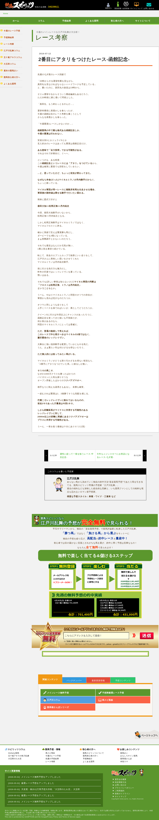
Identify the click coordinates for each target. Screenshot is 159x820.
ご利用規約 (119, 791)
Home (5, 14)
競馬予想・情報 (52, 749)
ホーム (16, 21)
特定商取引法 (120, 782)
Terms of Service (69, 817)
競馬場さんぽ (126, 759)
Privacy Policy (52, 817)
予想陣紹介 (87, 759)
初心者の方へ (117, 21)
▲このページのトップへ (146, 734)
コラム (41, 21)
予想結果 (66, 21)
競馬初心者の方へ (90, 756)
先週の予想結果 (52, 759)
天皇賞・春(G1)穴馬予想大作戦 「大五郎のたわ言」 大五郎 (50, 789)
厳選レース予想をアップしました (37, 783)
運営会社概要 (120, 779)
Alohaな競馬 (13, 753)
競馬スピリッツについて (93, 753)
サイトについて (143, 21)
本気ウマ (124, 761)
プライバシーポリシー (124, 788)
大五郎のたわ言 (15, 759)
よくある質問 (91, 21)
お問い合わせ (120, 785)
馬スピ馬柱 (50, 753)
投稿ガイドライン (122, 794)
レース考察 (50, 761)
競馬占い (124, 753)
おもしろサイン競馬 (129, 756)
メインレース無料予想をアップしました (41, 777)
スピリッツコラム (16, 749)
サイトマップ (120, 796)
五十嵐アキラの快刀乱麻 (18, 756)
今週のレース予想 (53, 756)
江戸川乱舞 (73, 478)
